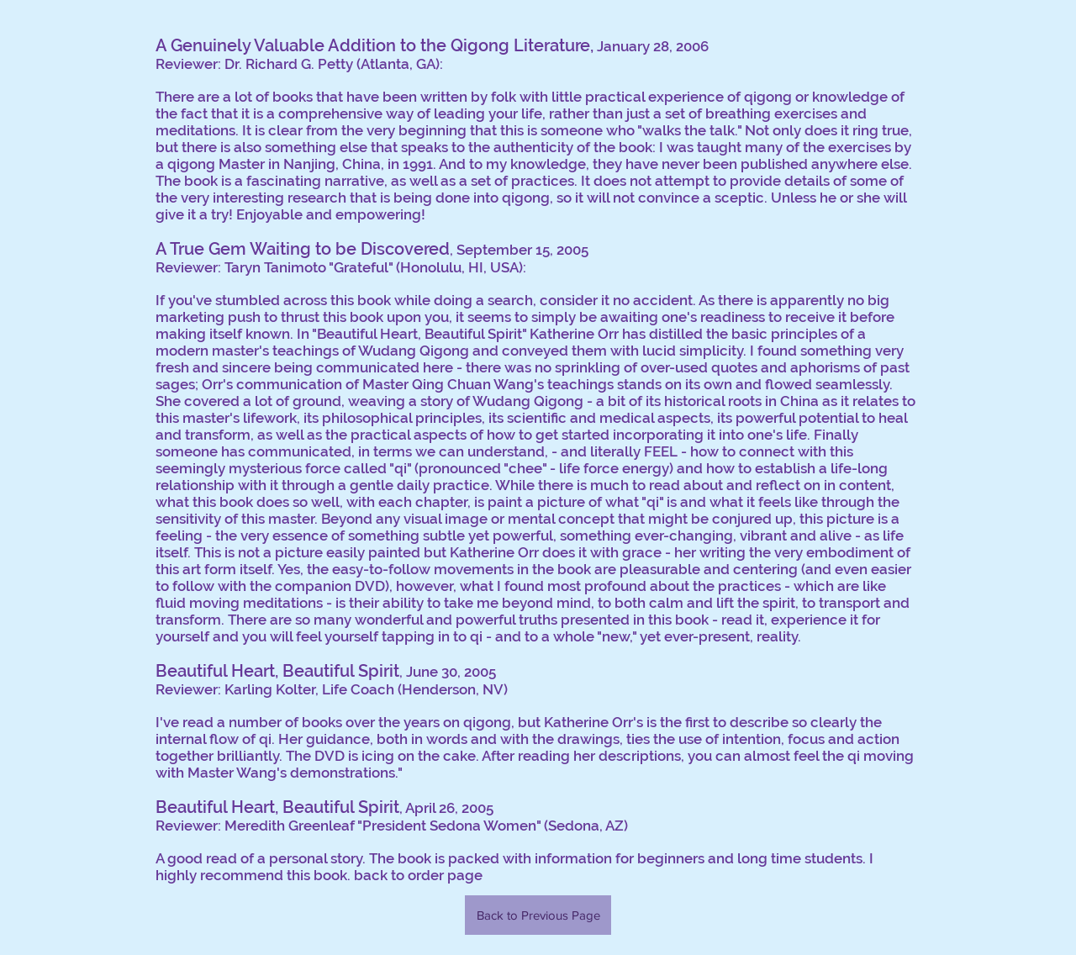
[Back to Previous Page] (538, 915)
